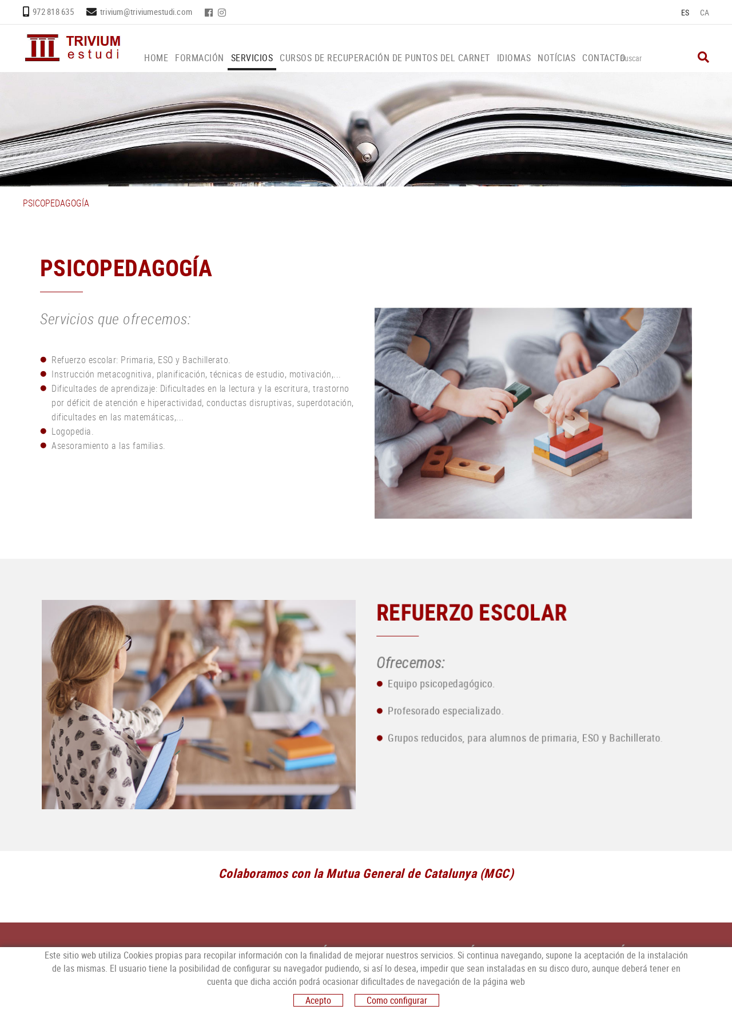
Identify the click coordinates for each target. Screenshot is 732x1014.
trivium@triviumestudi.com (146, 11)
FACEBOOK (210, 12)
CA (705, 12)
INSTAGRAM (223, 12)
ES (685, 12)
